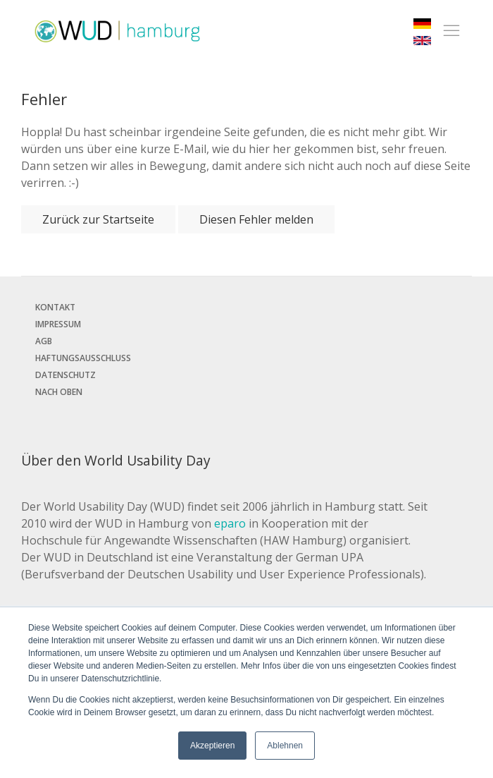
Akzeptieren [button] (212, 745)
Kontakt (55, 307)
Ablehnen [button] (285, 745)
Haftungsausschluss (83, 358)
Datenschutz (65, 375)
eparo (230, 523)
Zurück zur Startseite (98, 219)
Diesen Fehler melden (256, 219)
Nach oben (58, 392)
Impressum (58, 324)
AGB (43, 341)
